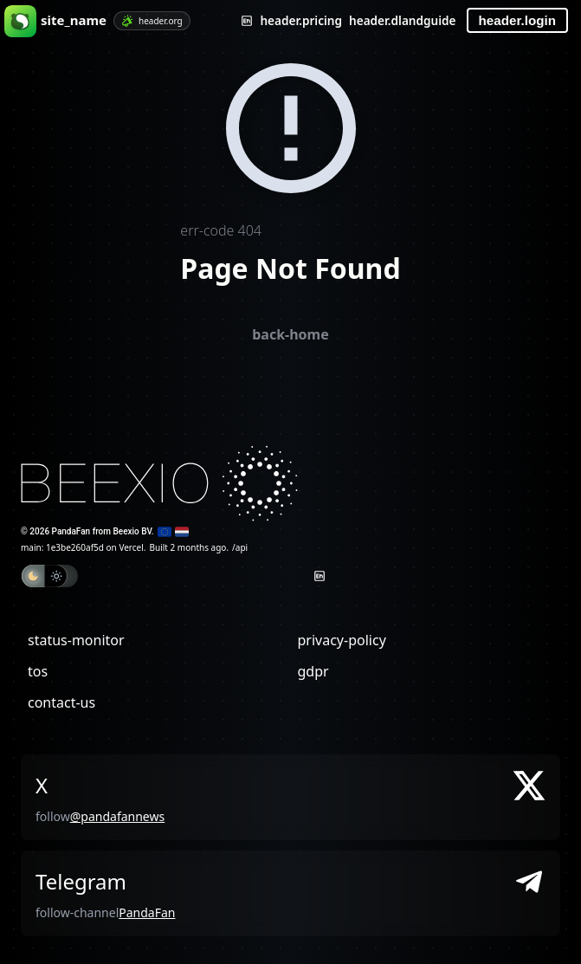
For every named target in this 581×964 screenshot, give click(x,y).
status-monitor (76, 640)
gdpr (313, 671)
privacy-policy (342, 640)
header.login (517, 20)
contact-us (61, 702)
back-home (290, 334)
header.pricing (301, 20)
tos (38, 671)
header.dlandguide (402, 20)
